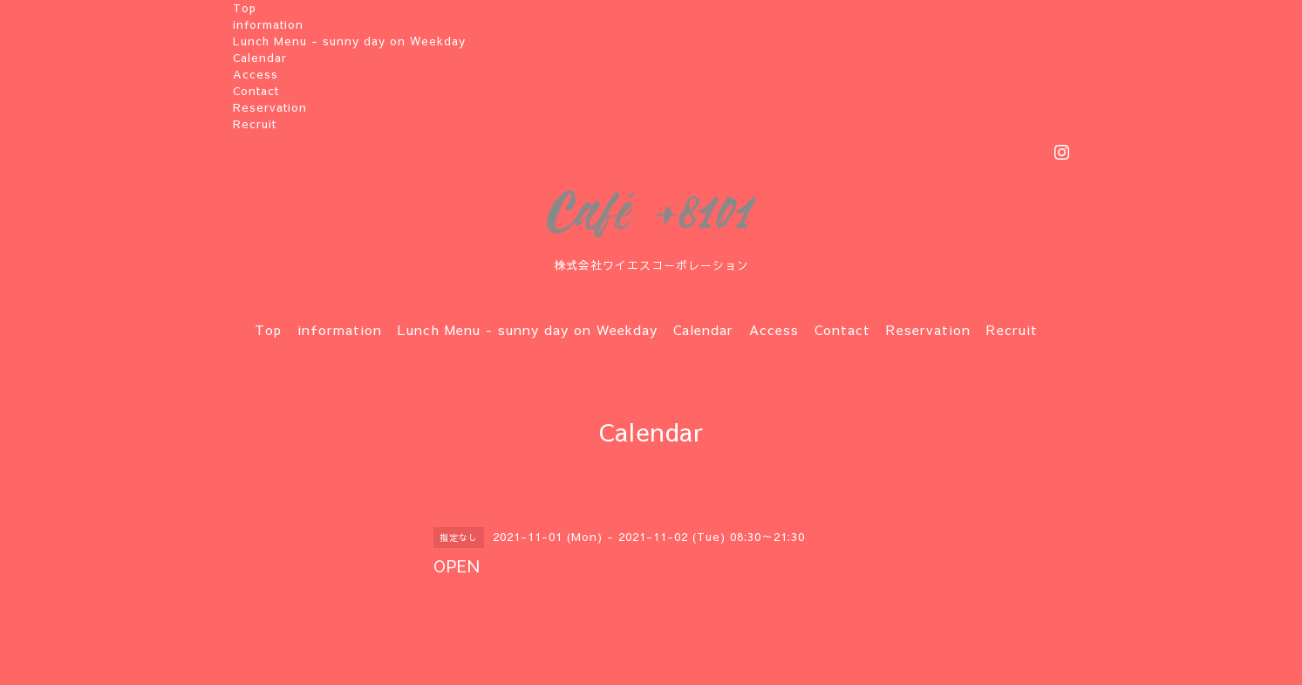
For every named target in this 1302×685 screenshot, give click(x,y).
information (268, 24)
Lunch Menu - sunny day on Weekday (349, 41)
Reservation (270, 107)
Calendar (260, 57)
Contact (256, 91)
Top (244, 8)
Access (255, 74)
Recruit (254, 124)
